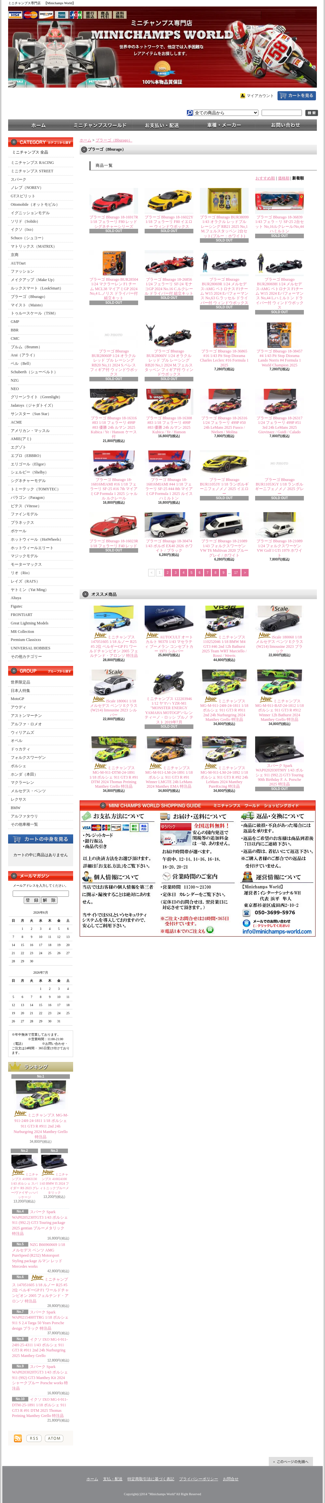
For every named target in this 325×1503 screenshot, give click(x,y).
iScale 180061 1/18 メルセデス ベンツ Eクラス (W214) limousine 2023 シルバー (113, 708)
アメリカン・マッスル (30, 430)
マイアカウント (260, 95)
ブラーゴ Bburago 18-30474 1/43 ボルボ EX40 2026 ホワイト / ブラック (168, 546)
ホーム (39, 124)
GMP (15, 321)
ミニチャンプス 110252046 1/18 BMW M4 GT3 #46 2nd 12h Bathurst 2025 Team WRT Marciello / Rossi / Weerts (224, 646)
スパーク (18, 179)
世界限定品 (20, 682)
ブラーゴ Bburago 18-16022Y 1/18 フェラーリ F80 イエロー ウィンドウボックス (169, 222)
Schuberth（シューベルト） (34, 372)
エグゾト (18, 447)
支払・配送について (162, 124)
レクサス (18, 799)
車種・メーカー (224, 124)
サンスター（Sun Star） (31, 414)
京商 (15, 255)
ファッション (22, 271)
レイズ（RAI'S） (25, 581)
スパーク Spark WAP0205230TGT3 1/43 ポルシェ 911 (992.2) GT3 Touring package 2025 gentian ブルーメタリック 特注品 (40, 1223)
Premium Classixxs (26, 639)
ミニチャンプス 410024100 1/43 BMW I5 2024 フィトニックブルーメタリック (54, 1183)
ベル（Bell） (22, 363)
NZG (15, 380)
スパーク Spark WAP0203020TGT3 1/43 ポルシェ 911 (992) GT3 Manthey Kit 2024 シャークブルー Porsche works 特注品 (40, 1377)
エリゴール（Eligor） (29, 464)
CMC (15, 338)
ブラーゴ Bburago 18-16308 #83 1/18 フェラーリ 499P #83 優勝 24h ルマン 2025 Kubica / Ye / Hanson (169, 425)
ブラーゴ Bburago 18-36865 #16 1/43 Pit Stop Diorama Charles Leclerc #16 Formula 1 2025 (224, 358)
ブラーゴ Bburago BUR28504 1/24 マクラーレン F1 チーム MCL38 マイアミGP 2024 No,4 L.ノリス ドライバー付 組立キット (113, 289)
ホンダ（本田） (24, 774)
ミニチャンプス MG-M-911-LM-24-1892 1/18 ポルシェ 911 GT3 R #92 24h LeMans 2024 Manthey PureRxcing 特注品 (224, 777)
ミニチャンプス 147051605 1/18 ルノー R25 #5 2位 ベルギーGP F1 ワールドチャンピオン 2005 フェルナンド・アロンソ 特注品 (40, 1290)
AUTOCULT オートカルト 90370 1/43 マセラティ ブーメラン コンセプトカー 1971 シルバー (169, 644)
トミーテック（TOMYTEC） (36, 489)
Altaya (16, 598)
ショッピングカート (296, 96)
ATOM (54, 1438)
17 (236, 572)
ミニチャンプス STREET (32, 171)
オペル (16, 740)
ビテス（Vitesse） (26, 506)
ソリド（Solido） (25, 221)
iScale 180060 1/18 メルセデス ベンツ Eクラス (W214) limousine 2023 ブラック (279, 644)
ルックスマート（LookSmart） (37, 288)
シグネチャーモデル (28, 480)
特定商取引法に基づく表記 (150, 1479)
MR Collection (22, 631)
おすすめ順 (265, 178)
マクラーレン (22, 782)
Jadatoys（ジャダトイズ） (33, 405)
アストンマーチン (26, 715)
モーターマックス (26, 564)
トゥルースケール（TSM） (34, 313)
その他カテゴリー (26, 656)
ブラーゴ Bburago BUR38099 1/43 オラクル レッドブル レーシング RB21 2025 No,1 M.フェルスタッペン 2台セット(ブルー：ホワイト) (224, 226)
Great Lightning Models (29, 623)
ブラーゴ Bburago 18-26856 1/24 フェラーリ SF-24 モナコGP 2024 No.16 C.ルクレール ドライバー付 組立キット (169, 286)
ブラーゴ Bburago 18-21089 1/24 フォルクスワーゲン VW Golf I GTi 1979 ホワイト (279, 548)
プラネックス (22, 522)
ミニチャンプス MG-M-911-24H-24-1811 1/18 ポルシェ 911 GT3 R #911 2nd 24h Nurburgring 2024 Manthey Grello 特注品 (40, 1126)
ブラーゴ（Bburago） (29, 296)
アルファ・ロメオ (26, 724)
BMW (15, 808)
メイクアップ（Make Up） (34, 279)
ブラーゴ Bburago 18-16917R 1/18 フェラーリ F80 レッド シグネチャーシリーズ (113, 222)
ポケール (18, 531)
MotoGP (17, 698)
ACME (16, 422)
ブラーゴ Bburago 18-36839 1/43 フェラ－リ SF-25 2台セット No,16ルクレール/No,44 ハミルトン (279, 224)
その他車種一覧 (24, 824)
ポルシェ (18, 766)
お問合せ (286, 124)
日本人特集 (20, 690)
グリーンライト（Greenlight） (36, 397)
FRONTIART (21, 614)
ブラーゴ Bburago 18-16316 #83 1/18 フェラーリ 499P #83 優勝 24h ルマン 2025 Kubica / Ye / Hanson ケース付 (113, 427)
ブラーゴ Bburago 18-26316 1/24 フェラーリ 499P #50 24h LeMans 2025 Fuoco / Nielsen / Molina (224, 425)
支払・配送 (113, 1479)
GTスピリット (23, 196)
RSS (34, 1438)
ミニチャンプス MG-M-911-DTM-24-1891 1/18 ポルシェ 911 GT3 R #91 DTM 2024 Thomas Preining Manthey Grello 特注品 (113, 777)
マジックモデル (24, 556)
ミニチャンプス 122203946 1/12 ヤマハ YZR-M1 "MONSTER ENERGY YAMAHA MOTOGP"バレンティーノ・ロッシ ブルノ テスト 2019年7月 (169, 710)
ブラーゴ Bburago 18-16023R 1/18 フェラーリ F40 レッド (113, 543)
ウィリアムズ (22, 732)
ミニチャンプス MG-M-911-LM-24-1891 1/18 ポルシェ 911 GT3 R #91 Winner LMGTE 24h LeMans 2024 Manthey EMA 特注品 (169, 777)
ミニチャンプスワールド (101, 124)
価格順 (284, 178)
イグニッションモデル (30, 213)
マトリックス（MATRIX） (34, 246)
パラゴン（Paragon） (29, 497)
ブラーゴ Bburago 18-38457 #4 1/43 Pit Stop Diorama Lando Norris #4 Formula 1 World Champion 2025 (279, 358)
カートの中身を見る (40, 839)
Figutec (16, 606)
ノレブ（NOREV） (27, 187)
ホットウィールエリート (32, 548)
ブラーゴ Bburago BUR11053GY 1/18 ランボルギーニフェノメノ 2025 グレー (279, 486)
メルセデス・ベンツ (28, 791)
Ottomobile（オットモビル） (35, 204)
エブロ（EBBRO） (27, 455)
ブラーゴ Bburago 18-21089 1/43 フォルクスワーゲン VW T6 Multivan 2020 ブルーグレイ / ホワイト (224, 548)
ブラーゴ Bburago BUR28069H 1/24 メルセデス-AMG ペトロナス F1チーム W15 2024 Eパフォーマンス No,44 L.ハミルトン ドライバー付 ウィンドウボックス (279, 293)
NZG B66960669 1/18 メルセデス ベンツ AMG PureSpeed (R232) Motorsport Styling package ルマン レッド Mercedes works (38, 1255)
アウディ (18, 707)
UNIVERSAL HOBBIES (30, 648)
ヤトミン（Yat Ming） (30, 589)
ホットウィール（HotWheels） (37, 539)
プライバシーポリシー (198, 1479)
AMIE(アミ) (21, 439)
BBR (15, 330)
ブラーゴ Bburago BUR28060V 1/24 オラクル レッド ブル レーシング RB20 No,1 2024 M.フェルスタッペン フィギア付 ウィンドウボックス (169, 363)
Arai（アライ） (24, 355)
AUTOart (18, 263)
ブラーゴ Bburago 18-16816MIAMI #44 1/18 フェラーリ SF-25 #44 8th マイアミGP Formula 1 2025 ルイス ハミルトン (169, 489)
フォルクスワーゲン (28, 757)
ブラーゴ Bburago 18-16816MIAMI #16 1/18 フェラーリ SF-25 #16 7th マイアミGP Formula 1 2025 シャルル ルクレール (114, 489)
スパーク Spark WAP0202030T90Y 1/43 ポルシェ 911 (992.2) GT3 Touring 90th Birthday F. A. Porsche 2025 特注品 (279, 775)
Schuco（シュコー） (28, 238)
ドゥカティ (20, 749)
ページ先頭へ (291, 1461)
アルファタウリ (24, 816)
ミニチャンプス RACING (32, 162)
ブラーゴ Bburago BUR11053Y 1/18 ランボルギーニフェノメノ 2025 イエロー (224, 486)
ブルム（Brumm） (26, 347)
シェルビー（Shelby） (30, 472)
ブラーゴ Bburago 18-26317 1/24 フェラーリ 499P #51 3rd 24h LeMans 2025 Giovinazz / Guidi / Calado (279, 425)
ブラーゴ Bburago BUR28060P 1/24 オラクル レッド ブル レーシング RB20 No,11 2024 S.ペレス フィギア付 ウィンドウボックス (114, 363)
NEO (15, 389)
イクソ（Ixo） (23, 229)
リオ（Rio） (21, 573)
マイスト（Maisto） (28, 305)
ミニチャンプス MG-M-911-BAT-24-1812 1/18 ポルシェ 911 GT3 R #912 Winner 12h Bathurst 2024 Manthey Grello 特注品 (279, 710)
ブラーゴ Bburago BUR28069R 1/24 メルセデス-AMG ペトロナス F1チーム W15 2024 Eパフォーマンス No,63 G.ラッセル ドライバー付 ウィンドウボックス (224, 291)
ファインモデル (24, 514)
